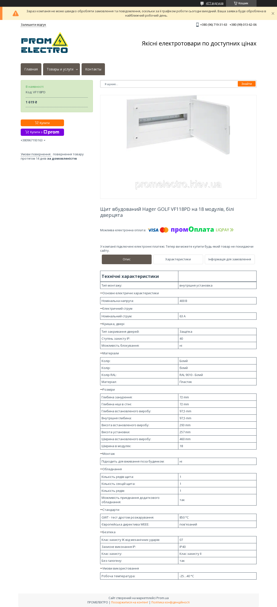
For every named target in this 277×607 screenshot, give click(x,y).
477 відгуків (215, 3)
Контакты (93, 69)
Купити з (44, 132)
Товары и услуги (60, 69)
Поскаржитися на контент (129, 602)
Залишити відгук (33, 24)
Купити (45, 123)
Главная (31, 69)
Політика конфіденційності (170, 602)
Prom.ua (162, 598)
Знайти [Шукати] (246, 84)
